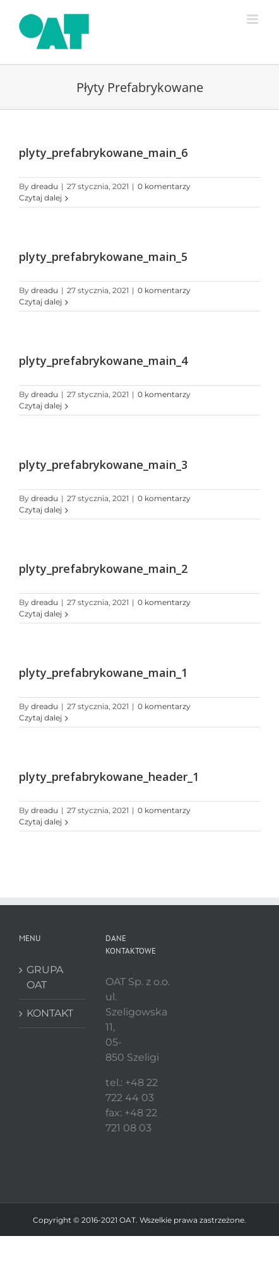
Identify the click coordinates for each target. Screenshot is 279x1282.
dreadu (44, 186)
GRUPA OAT (45, 977)
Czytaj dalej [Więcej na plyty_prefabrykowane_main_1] (40, 717)
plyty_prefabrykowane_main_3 (103, 464)
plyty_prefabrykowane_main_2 (103, 568)
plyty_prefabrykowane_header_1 (109, 776)
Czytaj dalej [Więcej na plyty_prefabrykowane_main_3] (40, 509)
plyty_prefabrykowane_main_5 (103, 256)
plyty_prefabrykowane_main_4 (103, 360)
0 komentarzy (164, 186)
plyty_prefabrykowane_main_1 (103, 672)
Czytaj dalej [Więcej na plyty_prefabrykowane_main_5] (40, 301)
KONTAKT (50, 1013)
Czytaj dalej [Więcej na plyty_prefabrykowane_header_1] (40, 821)
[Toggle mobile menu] (253, 19)
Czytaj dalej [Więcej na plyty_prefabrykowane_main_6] (40, 197)
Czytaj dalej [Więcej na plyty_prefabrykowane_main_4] (40, 405)
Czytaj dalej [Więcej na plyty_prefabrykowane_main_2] (40, 613)
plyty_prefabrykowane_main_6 (103, 152)
